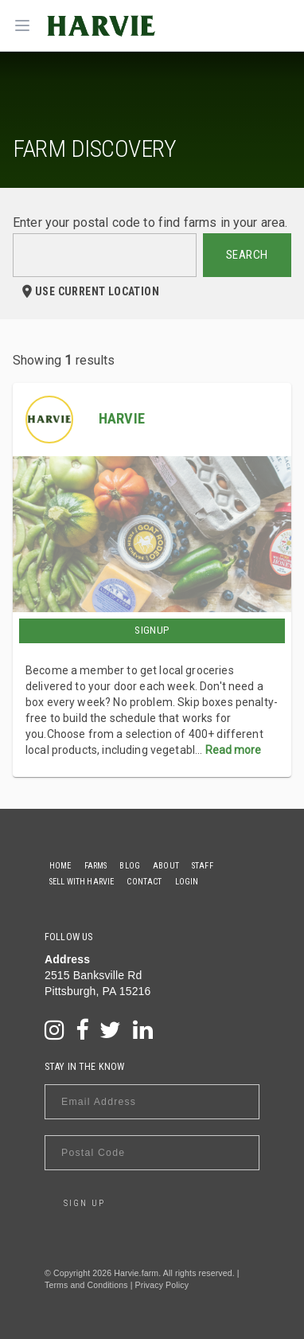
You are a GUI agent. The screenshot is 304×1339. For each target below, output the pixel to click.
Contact (144, 881)
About (166, 866)
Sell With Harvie (81, 881)
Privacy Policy (162, 1285)
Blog (129, 866)
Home (60, 866)
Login (187, 881)
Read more (233, 750)
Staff (202, 866)
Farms (95, 866)
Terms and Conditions (86, 1285)
